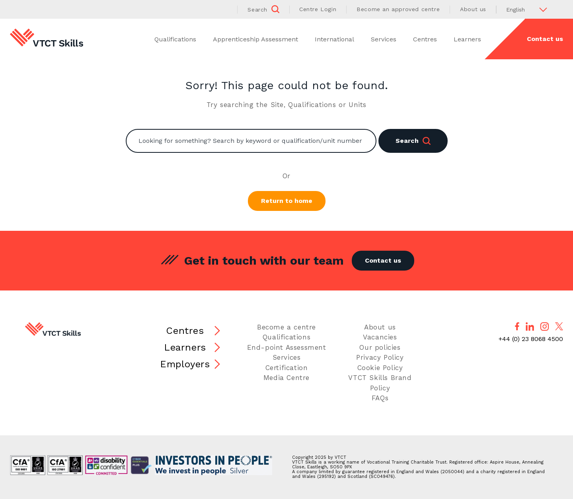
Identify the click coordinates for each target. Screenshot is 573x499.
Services (383, 39)
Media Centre (286, 378)
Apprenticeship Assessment (255, 39)
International (334, 39)
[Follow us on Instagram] (544, 326)
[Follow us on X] (559, 326)
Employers (185, 364)
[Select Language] (529, 9)
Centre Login (317, 9)
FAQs (380, 398)
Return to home (286, 201)
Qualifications (175, 39)
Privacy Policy (379, 357)
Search (413, 141)
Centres (425, 39)
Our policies (379, 347)
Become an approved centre (398, 9)
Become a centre (286, 327)
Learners (467, 39)
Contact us (545, 39)
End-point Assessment (286, 347)
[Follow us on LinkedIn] (530, 326)
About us (473, 9)
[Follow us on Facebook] (517, 326)
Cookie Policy (380, 368)
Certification (286, 368)
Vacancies (380, 337)
